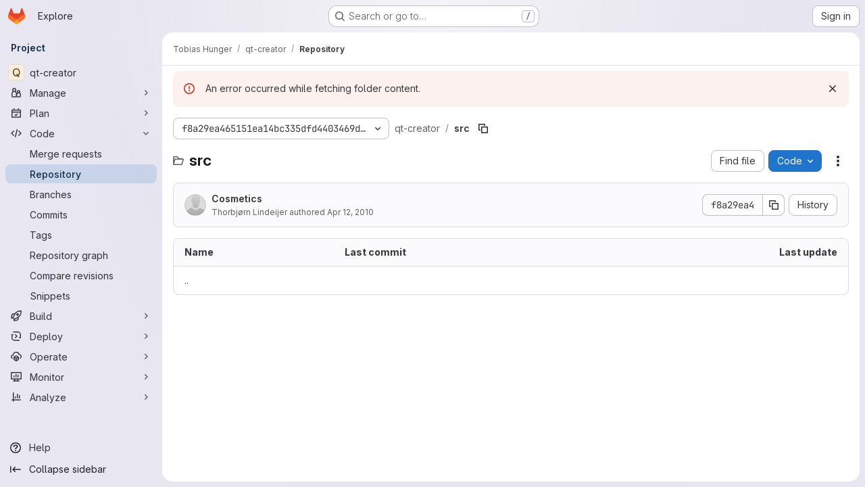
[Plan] (81, 112)
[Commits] (81, 214)
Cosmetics (237, 198)
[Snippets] (81, 295)
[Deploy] (81, 336)
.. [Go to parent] (186, 280)
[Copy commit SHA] (774, 205)
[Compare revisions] (81, 275)
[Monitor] (81, 376)
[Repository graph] (81, 255)
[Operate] (81, 356)
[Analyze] (81, 397)
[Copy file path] (483, 128)
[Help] (81, 447)
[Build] (81, 315)
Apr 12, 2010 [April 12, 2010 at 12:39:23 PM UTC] (350, 212)
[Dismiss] (832, 88)
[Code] (81, 133)
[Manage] (81, 92)
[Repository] (81, 173)
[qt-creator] (81, 72)
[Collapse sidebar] (81, 469)
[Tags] (81, 234)
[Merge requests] (81, 153)
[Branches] (81, 194)
